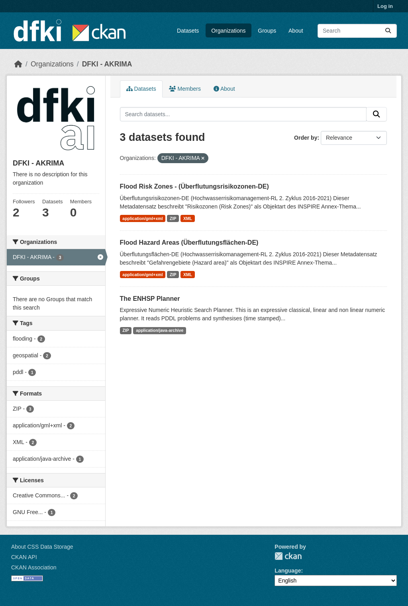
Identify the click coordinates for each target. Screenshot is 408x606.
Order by (305, 137)
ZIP (173, 218)
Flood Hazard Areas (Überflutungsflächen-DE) (189, 242)
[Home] (18, 64)
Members (185, 89)
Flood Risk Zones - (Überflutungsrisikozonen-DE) (194, 186)
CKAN (288, 556)
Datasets (188, 30)
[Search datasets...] (357, 31)
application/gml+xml (142, 218)
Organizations (228, 30)
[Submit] (388, 31)
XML (187, 218)
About (295, 30)
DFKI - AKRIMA (107, 64)
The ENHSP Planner (150, 298)
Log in (385, 6)
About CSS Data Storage (42, 547)
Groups (267, 30)
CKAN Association (34, 567)
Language (288, 570)
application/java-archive (159, 330)
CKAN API (24, 557)
